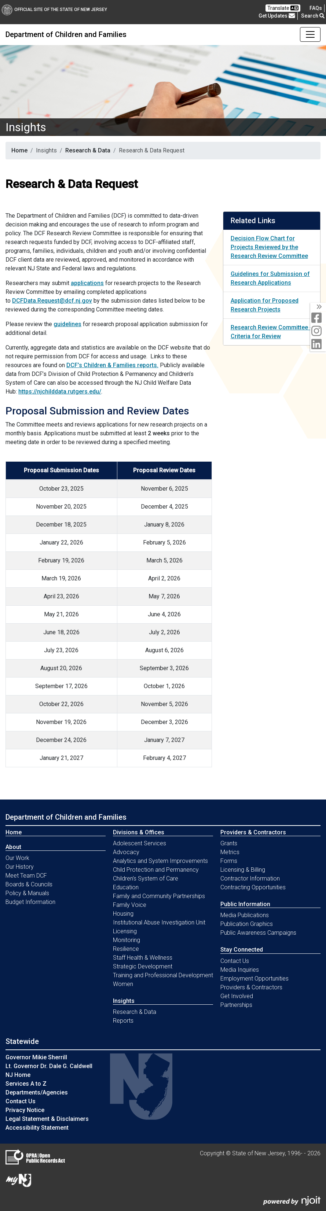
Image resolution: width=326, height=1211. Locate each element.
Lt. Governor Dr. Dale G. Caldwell (49, 1066)
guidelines (67, 324)
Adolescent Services (139, 843)
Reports (123, 1020)
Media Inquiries (239, 969)
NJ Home (18, 1074)
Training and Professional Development (163, 975)
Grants (228, 843)
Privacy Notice (25, 1110)
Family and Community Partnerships (159, 896)
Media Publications (244, 915)
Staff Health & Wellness (142, 957)
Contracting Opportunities (253, 887)
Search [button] (313, 16)
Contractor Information (250, 878)
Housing (123, 913)
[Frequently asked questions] (315, 8)
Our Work (17, 857)
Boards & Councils (29, 884)
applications (87, 283)
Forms (228, 860)
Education (126, 887)
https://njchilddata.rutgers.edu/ (59, 391)
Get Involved (236, 996)
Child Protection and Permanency (156, 869)
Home (19, 150)
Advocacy (126, 852)
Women (123, 984)
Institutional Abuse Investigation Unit (159, 922)
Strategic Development (142, 966)
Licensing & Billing (242, 869)
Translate (282, 8)
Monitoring (126, 940)
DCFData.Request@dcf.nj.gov (52, 300)
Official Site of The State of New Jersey (54, 9)
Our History (20, 866)
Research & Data (87, 150)
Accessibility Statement (37, 1127)
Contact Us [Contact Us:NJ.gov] (21, 1101)
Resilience (126, 948)
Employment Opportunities (254, 978)
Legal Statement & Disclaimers (47, 1118)
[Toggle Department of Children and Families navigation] (310, 34)
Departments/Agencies (37, 1092)
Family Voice (129, 904)
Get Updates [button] (277, 16)
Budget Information (30, 901)
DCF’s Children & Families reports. (112, 365)
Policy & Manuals (27, 893)
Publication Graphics (246, 923)
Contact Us (234, 960)
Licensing (125, 931)
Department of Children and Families (66, 34)
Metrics (229, 852)
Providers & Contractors (251, 987)
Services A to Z (26, 1083)
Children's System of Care (145, 878)
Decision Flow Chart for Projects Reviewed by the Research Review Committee (269, 247)
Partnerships (236, 1004)
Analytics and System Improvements (160, 860)
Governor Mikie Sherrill (36, 1057)
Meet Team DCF (26, 875)
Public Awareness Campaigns (258, 932)
